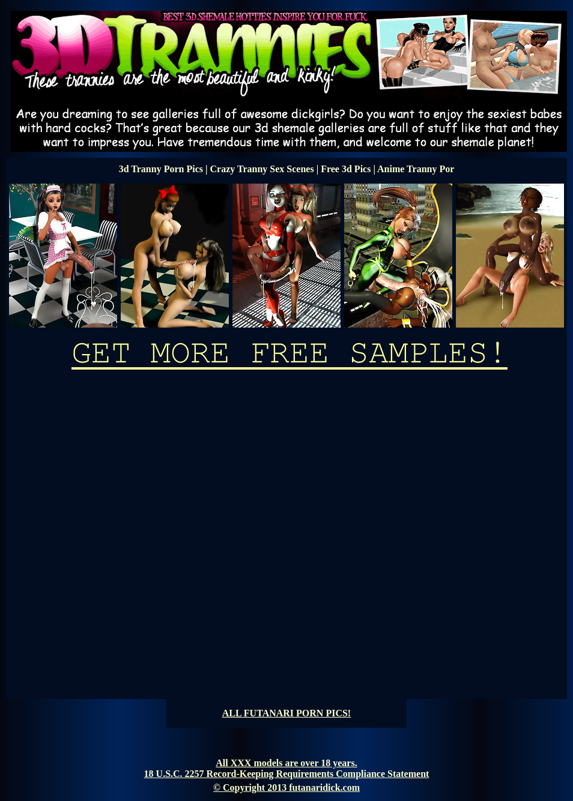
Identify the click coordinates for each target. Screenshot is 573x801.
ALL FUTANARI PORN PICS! (286, 713)
